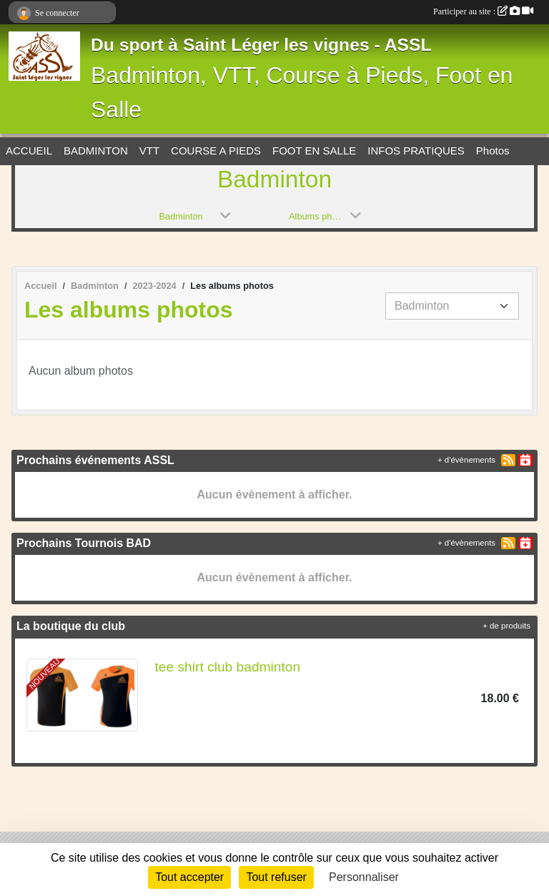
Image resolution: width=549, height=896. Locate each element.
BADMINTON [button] (96, 150)
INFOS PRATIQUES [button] (416, 150)
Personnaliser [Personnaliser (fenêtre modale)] (364, 877)
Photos (493, 150)
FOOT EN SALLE (314, 150)
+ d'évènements (466, 460)
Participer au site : (483, 11)
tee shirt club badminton (228, 666)
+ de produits (506, 625)
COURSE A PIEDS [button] (216, 150)
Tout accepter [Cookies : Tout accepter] (189, 877)
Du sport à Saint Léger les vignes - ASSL (261, 44)
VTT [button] (149, 150)
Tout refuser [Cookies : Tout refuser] (276, 877)
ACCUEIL (29, 150)
